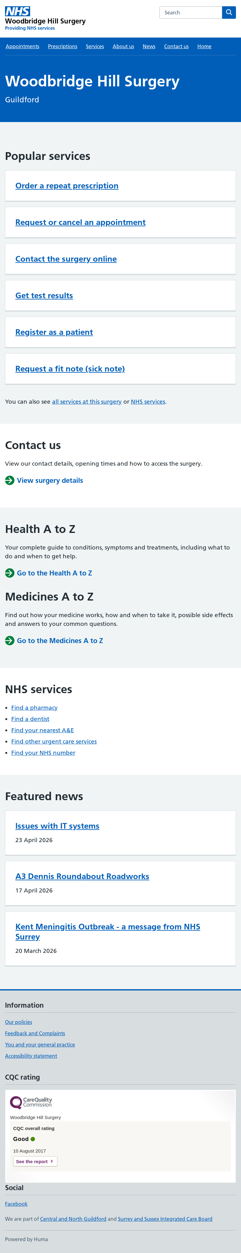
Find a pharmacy (34, 707)
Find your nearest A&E (42, 730)
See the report (32, 1161)
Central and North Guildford (73, 1219)
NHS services (148, 401)
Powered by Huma (26, 1239)
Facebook (16, 1204)
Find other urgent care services (54, 741)
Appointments (22, 46)
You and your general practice (40, 1044)
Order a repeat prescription (67, 186)
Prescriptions (62, 46)
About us (123, 46)
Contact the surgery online (66, 259)
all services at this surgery (87, 401)
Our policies (18, 1022)
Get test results (44, 295)
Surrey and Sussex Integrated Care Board (165, 1219)
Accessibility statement (31, 1056)
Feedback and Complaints (35, 1033)
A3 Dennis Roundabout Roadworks (82, 876)
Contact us (176, 46)
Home (204, 46)
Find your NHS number (43, 752)
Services (95, 46)
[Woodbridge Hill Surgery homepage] (45, 18)
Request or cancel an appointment (80, 222)
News (149, 46)
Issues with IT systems (57, 826)
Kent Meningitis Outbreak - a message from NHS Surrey (107, 932)
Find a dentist (30, 719)
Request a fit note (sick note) (70, 369)
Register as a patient (54, 332)
